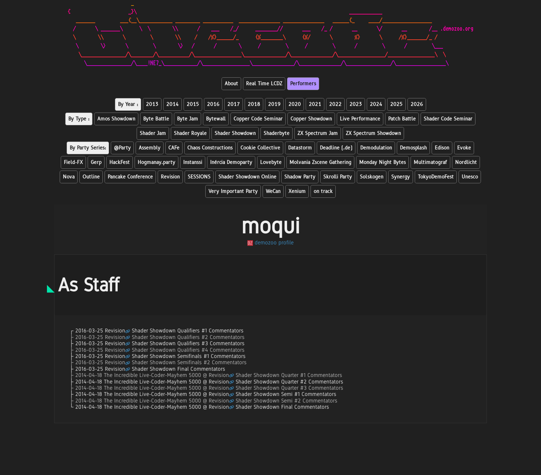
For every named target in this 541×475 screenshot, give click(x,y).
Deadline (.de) (336, 148)
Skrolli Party (337, 177)
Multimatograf (430, 162)
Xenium (297, 191)
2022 (335, 104)
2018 (254, 104)
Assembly (149, 148)
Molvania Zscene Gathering (320, 162)
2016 (213, 104)
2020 (294, 104)
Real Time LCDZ (264, 83)
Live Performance (360, 119)
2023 (356, 104)
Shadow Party (299, 177)
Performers (303, 83)
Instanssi (192, 162)
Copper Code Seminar (258, 119)
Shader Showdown (235, 133)
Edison (442, 148)
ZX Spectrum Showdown (373, 133)
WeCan (273, 191)
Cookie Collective (260, 148)
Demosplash (413, 148)
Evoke (464, 148)
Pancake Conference (130, 177)
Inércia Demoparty (231, 162)
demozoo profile (270, 242)
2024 (376, 104)
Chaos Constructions (210, 148)
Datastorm (300, 148)
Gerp (96, 162)
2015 (193, 104)
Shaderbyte (276, 133)
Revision (170, 177)
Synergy (400, 177)
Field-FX (73, 162)
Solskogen (371, 177)
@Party (122, 148)
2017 (233, 104)
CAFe (173, 148)
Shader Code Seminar (448, 119)
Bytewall (216, 119)
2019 (274, 104)
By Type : (78, 119)
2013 (152, 104)
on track (323, 191)
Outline (91, 177)
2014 (172, 104)
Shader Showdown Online (247, 177)
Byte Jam (187, 119)
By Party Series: (88, 148)
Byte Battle (156, 119)
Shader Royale (190, 133)
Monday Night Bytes (382, 162)
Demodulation (376, 148)
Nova (69, 177)
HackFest (119, 162)
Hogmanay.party (156, 162)
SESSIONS (199, 177)
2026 (417, 104)
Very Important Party (233, 191)
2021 (315, 104)
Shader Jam (153, 133)
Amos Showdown (116, 119)
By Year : (128, 104)
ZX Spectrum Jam (317, 133)
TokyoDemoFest (436, 177)
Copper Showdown (311, 119)
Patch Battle (402, 119)
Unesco (470, 177)
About (231, 83)
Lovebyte (271, 162)
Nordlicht (466, 162)
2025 (396, 104)
